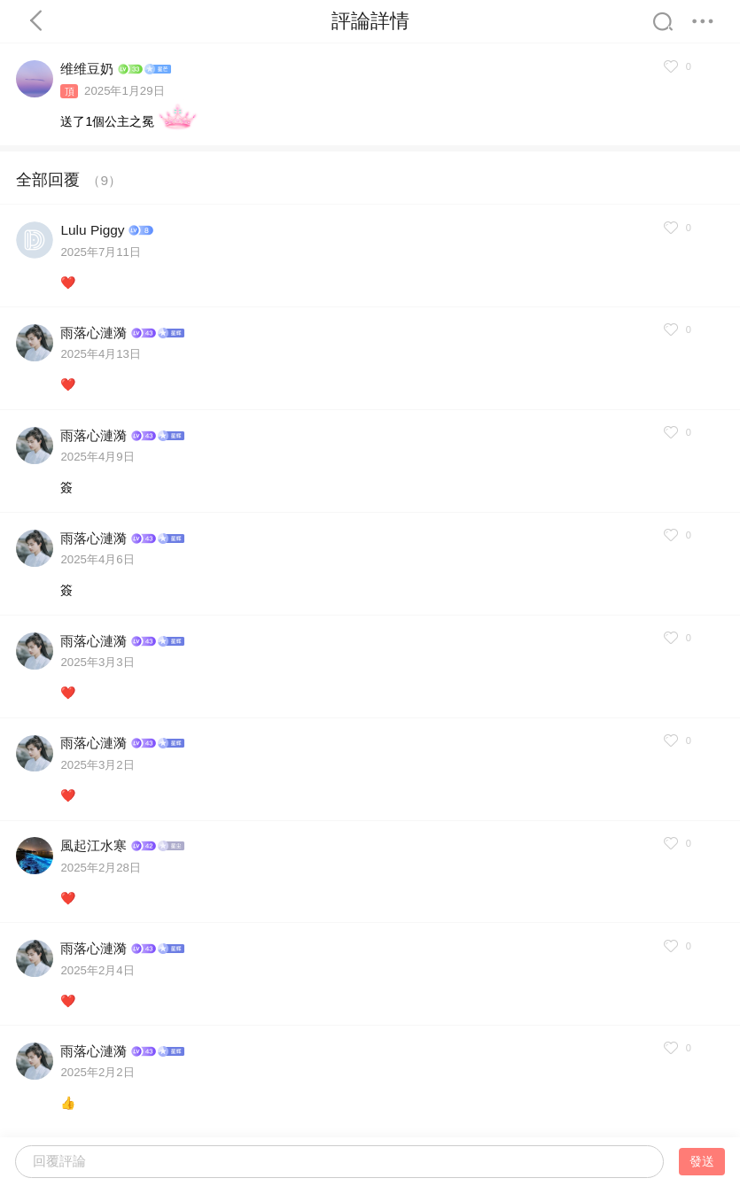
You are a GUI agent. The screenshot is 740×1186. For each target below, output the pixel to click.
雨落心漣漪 (93, 332)
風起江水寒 (93, 845)
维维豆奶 (86, 68)
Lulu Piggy (92, 229)
